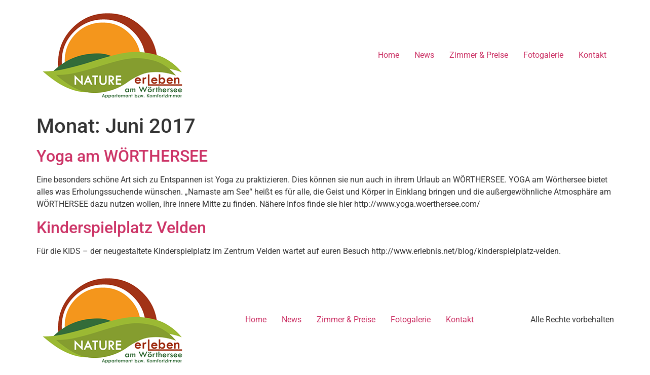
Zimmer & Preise (478, 55)
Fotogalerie (543, 55)
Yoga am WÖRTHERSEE (122, 156)
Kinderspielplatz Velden (121, 227)
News (424, 55)
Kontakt (592, 55)
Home (388, 55)
